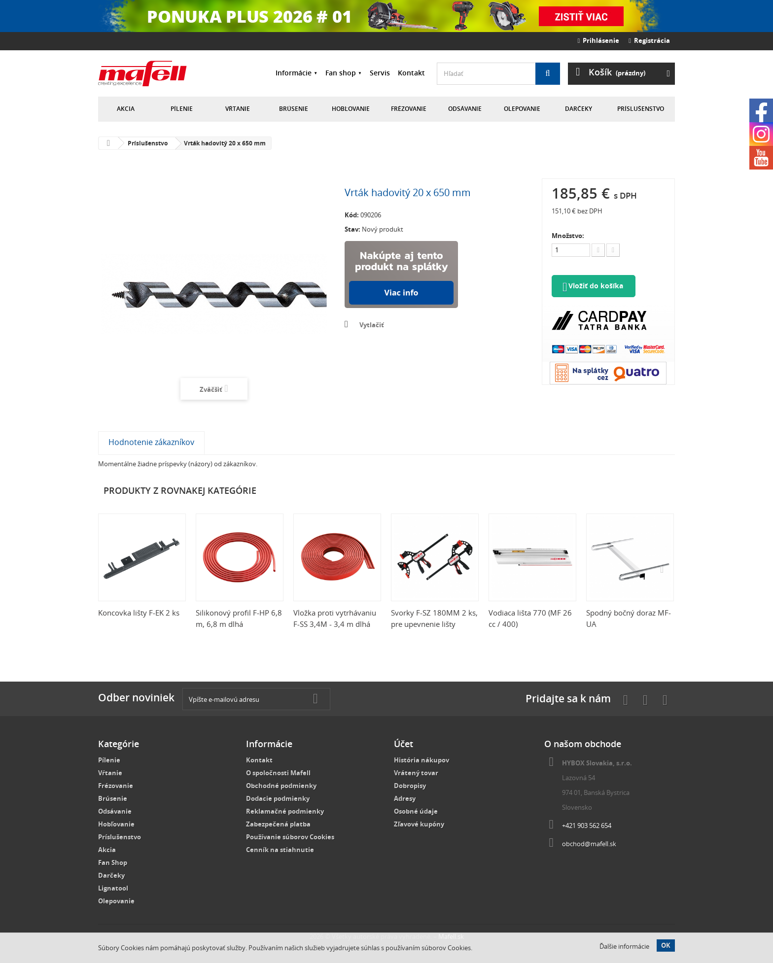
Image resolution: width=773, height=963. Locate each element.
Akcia (126, 108)
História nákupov (421, 760)
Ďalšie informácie (624, 946)
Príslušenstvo (640, 108)
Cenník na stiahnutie (280, 849)
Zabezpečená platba (278, 824)
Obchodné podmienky (281, 785)
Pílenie (182, 108)
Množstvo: (568, 235)
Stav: (352, 229)
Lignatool (113, 888)
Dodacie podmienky (278, 798)
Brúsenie (293, 108)
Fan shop (340, 72)
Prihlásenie (599, 40)
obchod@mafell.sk (589, 843)
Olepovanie (522, 108)
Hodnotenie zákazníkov (151, 442)
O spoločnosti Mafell (278, 772)
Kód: (352, 214)
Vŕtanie (237, 108)
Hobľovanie (351, 108)
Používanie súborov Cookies (290, 836)
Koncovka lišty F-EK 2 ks (138, 613)
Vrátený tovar (416, 772)
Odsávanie (465, 108)
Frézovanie (408, 108)
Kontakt (411, 72)
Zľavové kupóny (419, 824)
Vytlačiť (371, 324)
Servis (380, 72)
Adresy (405, 798)
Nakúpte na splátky (401, 274)
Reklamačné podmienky (285, 811)
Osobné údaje (416, 811)
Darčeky (578, 108)
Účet (403, 744)
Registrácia (649, 40)
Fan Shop (112, 862)
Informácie (294, 72)
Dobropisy (410, 785)
